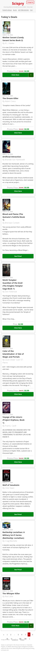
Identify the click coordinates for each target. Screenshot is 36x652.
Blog (15, 10)
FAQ (31, 10)
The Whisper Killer (11, 593)
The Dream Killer (10, 98)
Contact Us (15, 640)
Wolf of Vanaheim (10, 485)
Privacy (22, 640)
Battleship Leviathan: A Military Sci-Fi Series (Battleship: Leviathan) (13, 535)
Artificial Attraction (11, 156)
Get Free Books (23, 10)
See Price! (18, 256)
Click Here (15, 75)
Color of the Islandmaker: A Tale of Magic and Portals (13, 354)
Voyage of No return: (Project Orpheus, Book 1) (13, 420)
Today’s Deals (7, 10)
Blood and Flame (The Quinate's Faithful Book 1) (13, 217)
